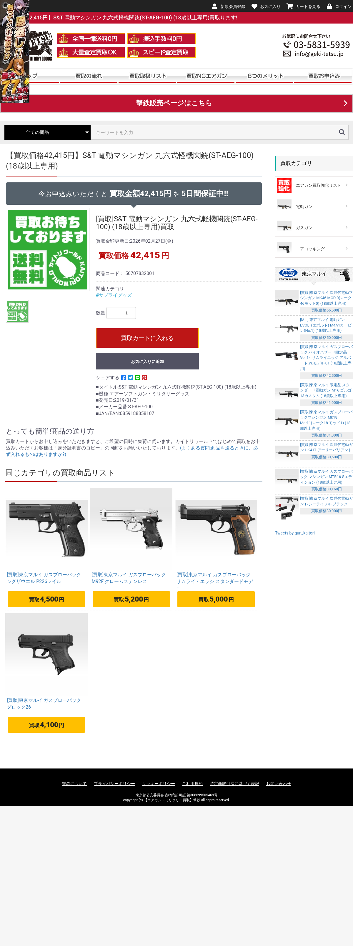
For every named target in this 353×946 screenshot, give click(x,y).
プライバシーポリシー (114, 783)
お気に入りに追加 (147, 361)
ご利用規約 (192, 783)
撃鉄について (74, 783)
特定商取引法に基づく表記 (234, 783)
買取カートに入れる (147, 338)
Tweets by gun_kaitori (295, 533)
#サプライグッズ (114, 295)
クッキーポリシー (158, 783)
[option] (48, 249)
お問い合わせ (278, 783)
